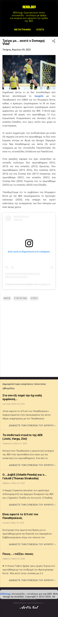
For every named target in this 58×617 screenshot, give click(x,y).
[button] (54, 41)
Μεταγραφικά (22, 29)
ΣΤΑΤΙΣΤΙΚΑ (20, 298)
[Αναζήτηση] (54, 8)
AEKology (5, 593)
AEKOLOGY (29, 7)
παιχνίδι (38, 96)
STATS (40, 29)
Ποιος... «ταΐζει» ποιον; (17, 553)
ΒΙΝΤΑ (7, 298)
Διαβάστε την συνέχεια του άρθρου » (32, 425)
